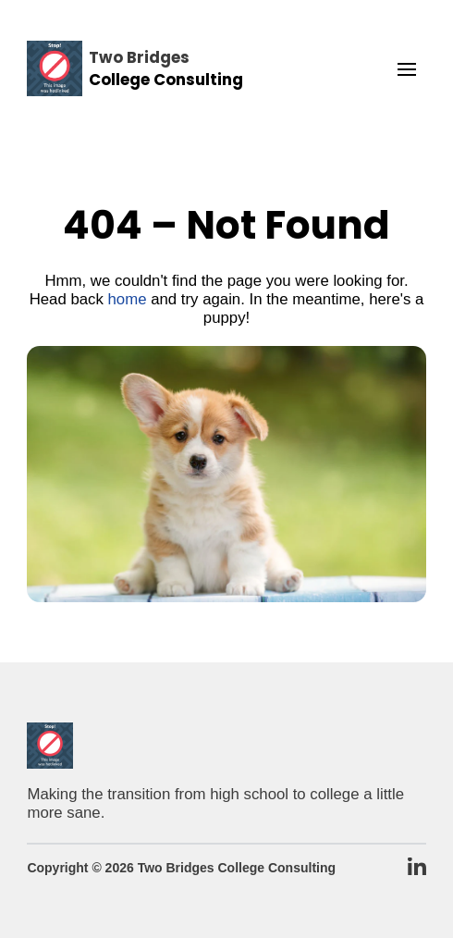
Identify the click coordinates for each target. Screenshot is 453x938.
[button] (406, 69)
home (127, 299)
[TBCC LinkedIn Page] (417, 868)
